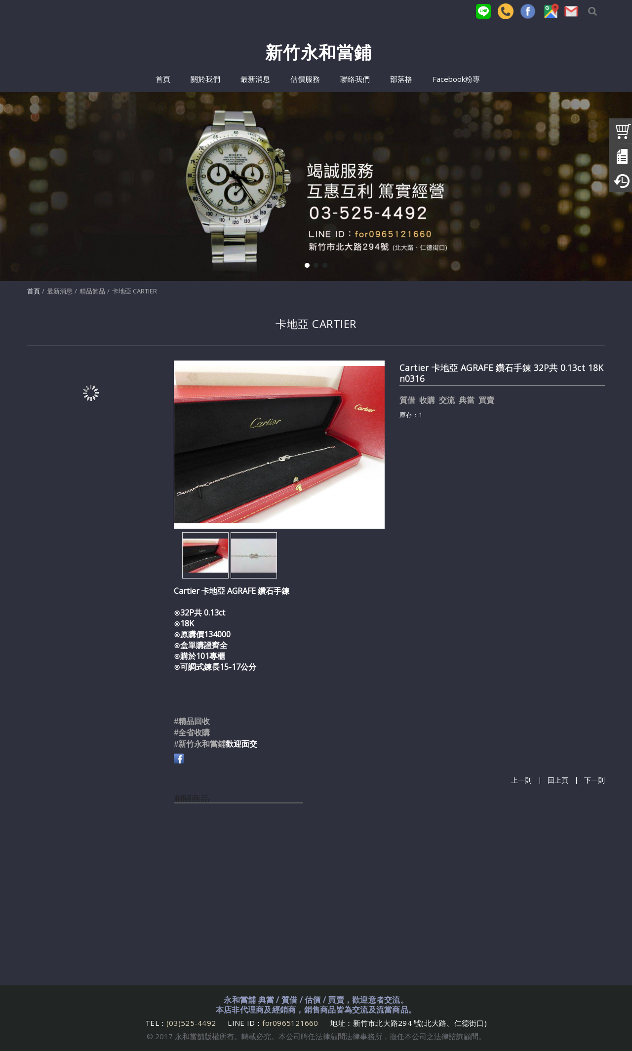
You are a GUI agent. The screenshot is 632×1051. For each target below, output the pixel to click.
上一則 (521, 780)
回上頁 (558, 780)
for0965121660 (290, 1023)
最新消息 (60, 291)
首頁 (33, 291)
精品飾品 (92, 291)
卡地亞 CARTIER (134, 291)
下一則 (594, 780)
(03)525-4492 (192, 1023)
